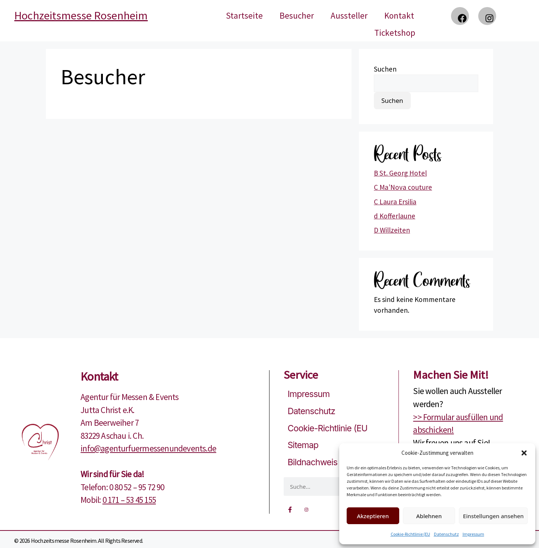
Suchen (385, 68)
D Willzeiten (392, 230)
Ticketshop (394, 32)
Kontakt (399, 15)
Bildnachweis (312, 462)
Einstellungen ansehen (493, 516)
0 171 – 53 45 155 (129, 499)
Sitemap (302, 445)
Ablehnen (429, 516)
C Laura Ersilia (395, 201)
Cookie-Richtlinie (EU (410, 534)
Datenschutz (446, 534)
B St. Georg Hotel (400, 173)
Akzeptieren (373, 516)
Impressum (473, 534)
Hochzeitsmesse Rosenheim (81, 15)
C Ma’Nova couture (403, 187)
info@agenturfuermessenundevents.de (148, 448)
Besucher (297, 15)
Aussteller (349, 15)
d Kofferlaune (394, 215)
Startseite (244, 15)
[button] (524, 453)
